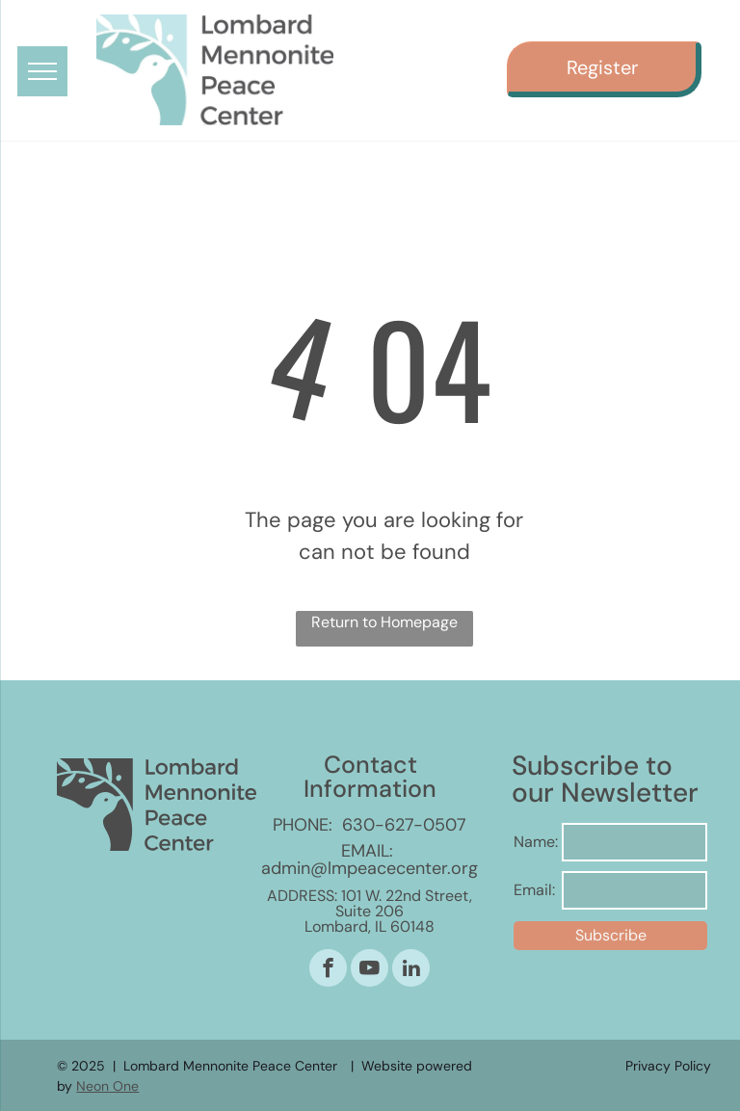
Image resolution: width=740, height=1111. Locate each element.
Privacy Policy (668, 1065)
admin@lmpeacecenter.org (369, 868)
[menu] (42, 71)
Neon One (107, 1086)
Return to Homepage (384, 622)
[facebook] (328, 970)
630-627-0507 (404, 824)
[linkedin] (411, 970)
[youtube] (369, 970)
